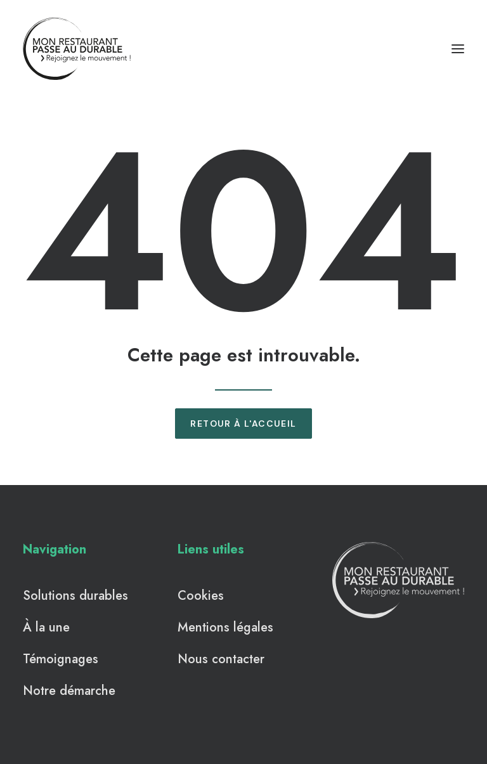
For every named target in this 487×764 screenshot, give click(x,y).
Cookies (201, 595)
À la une (46, 627)
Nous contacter (221, 659)
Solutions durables (75, 595)
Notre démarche (69, 691)
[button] (458, 49)
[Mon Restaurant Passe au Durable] (77, 49)
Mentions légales (225, 627)
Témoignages (60, 659)
